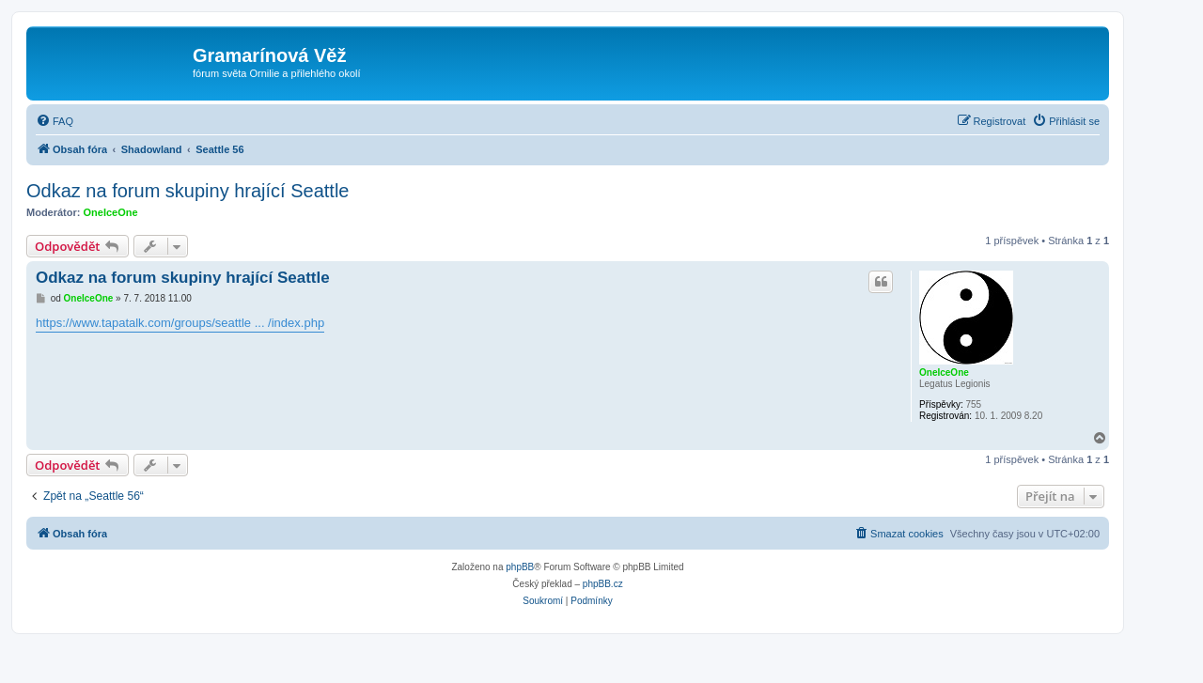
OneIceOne (111, 212)
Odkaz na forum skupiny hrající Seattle (188, 190)
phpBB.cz (603, 584)
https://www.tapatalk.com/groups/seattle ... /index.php (180, 323)
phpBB (520, 567)
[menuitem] (54, 121)
